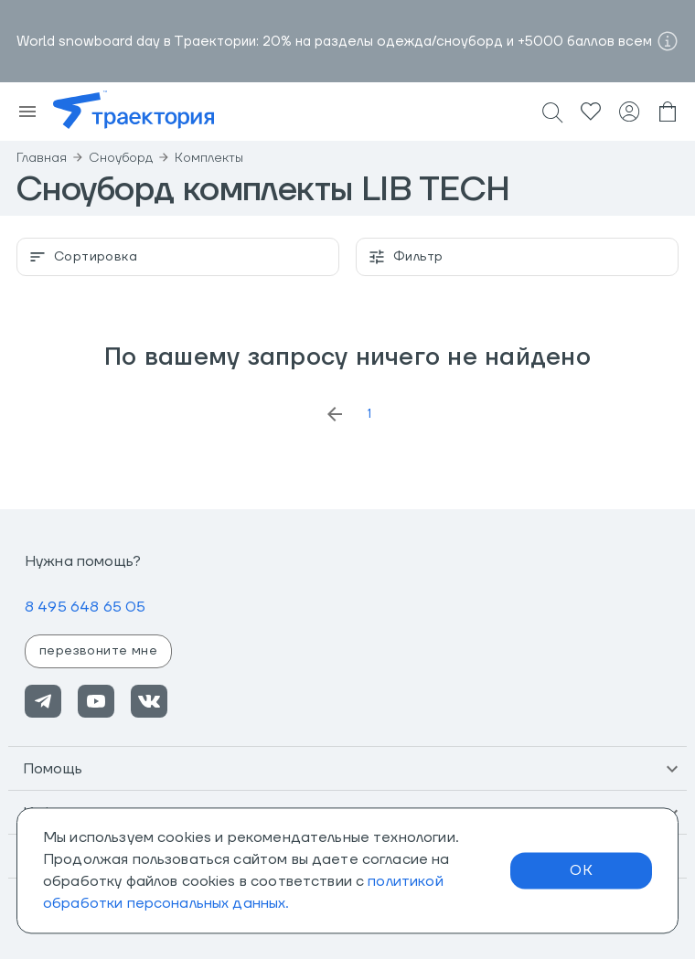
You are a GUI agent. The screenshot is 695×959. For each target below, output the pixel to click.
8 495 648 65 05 (85, 607)
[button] (347, 769)
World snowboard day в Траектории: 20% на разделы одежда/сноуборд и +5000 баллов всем (334, 41)
